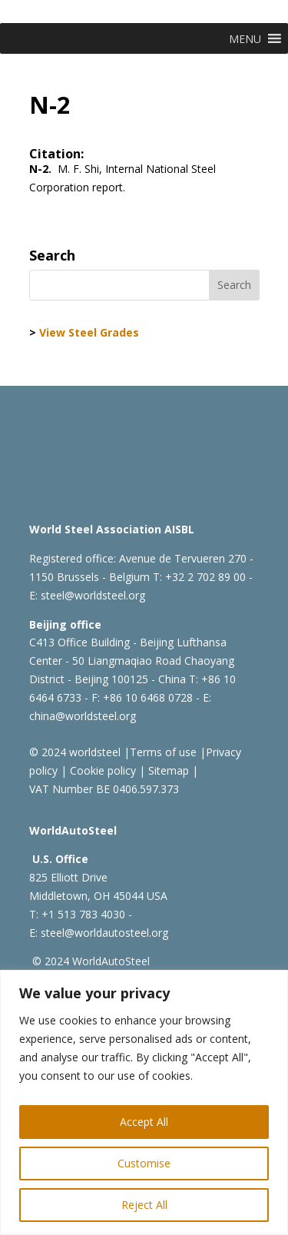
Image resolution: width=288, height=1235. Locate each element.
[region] (144, 1102)
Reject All (144, 1204)
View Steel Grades (89, 332)
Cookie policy (101, 770)
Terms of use (163, 752)
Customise (144, 1163)
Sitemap (167, 770)
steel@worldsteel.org (93, 595)
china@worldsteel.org (82, 716)
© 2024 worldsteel (75, 752)
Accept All (144, 1121)
